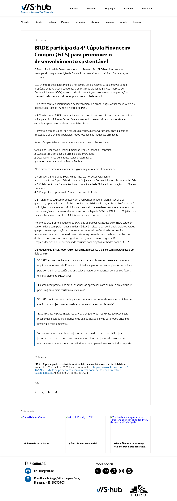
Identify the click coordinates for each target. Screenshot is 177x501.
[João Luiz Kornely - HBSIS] (86, 427)
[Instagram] (121, 471)
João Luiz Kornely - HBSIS (83, 443)
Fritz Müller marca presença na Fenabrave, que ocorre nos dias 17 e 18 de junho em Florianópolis (130, 445)
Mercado (95, 22)
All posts (25, 22)
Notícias (52, 22)
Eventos (137, 22)
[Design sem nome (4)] (98, 471)
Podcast (65, 22)
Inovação (109, 22)
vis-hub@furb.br (44, 471)
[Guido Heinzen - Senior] (41, 427)
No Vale (123, 22)
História (38, 22)
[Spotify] (129, 471)
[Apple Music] (113, 471)
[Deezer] (105, 471)
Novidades (80, 22)
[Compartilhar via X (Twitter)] (42, 392)
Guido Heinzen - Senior (37, 443)
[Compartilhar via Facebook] (35, 392)
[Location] (28, 479)
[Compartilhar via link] (56, 392)
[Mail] (28, 471)
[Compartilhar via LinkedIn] (49, 392)
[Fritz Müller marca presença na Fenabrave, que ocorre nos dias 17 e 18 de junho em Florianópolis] (130, 427)
